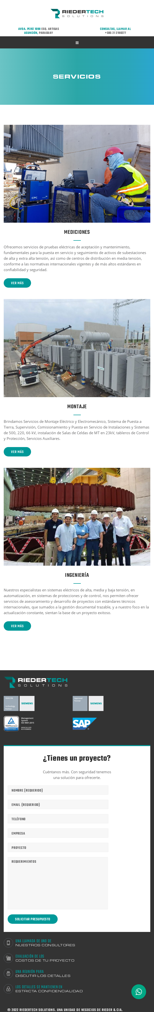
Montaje (77, 406)
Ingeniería (77, 575)
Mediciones (77, 232)
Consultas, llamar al (116, 31)
